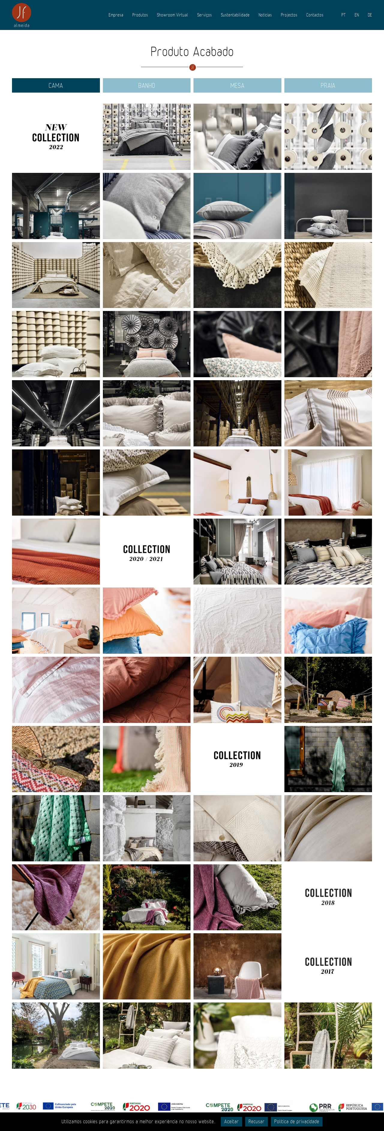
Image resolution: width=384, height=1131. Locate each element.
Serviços (204, 15)
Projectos (289, 15)
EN (357, 15)
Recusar (256, 1121)
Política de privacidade (296, 1121)
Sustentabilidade (235, 15)
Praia (328, 85)
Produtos (140, 15)
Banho (146, 85)
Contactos (314, 15)
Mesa (237, 85)
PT (343, 15)
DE (370, 15)
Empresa (116, 15)
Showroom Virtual (172, 15)
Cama (56, 85)
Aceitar (231, 1121)
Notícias (265, 15)
